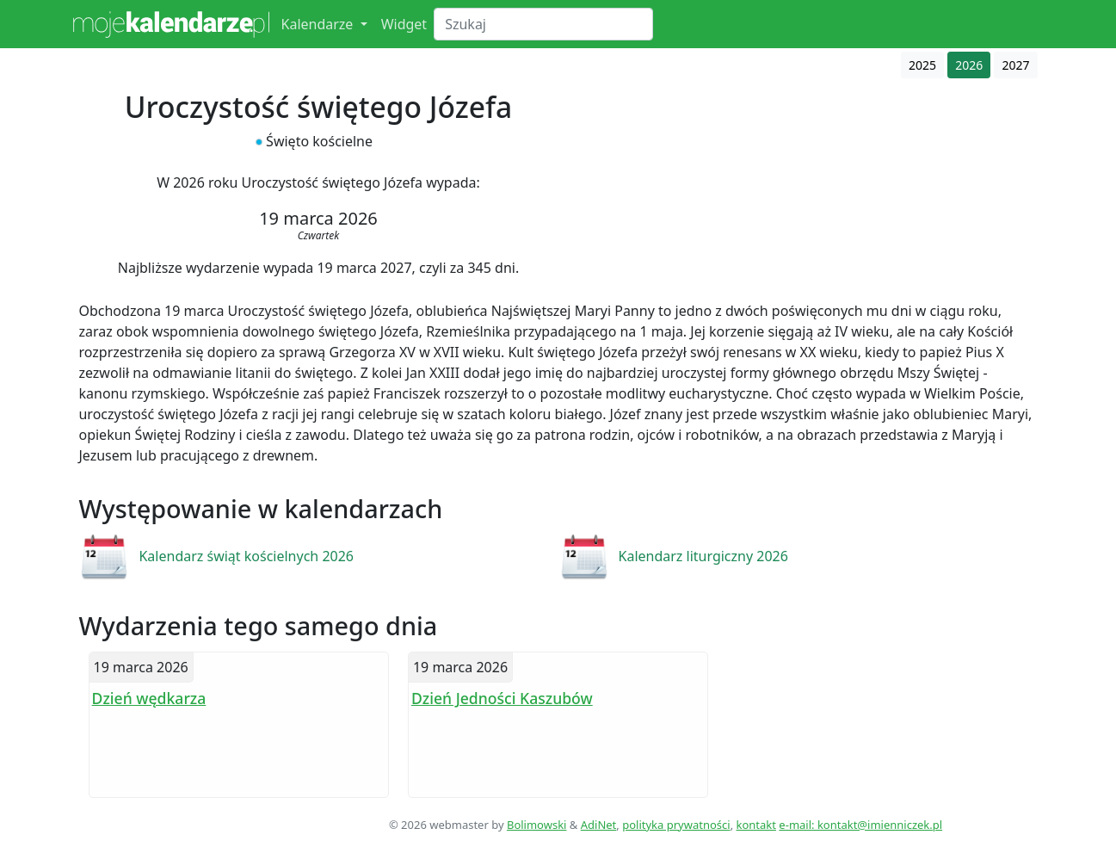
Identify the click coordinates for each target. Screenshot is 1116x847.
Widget (404, 24)
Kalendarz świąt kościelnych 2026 (246, 556)
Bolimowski (537, 824)
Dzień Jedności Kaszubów (502, 698)
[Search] (543, 24)
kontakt (756, 824)
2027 (1015, 65)
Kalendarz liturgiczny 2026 (703, 556)
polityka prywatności (676, 824)
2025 (922, 65)
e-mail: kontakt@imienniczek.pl (860, 824)
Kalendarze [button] (319, 24)
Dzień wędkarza (149, 698)
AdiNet (599, 824)
